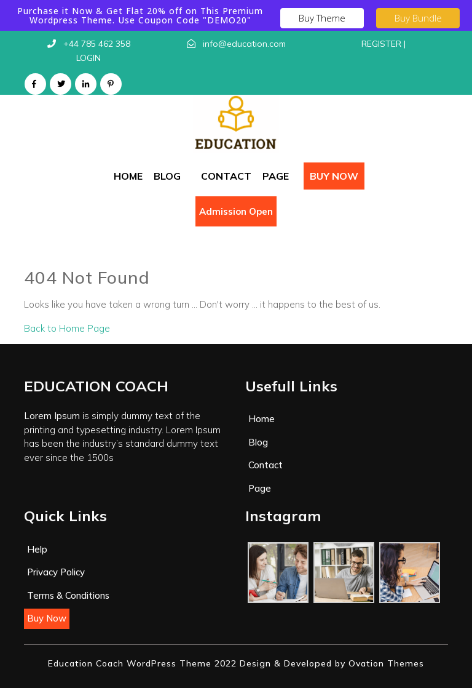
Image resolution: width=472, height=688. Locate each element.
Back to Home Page (67, 328)
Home (128, 176)
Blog (167, 176)
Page (275, 176)
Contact (226, 176)
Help (37, 549)
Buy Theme (322, 18)
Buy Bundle (418, 18)
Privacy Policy (56, 572)
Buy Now (334, 176)
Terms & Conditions (68, 595)
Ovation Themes (384, 663)
